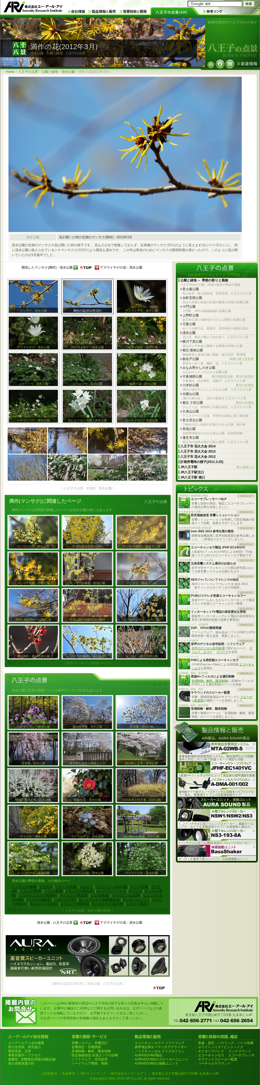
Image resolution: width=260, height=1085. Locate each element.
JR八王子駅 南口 (192, 477)
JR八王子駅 (217, 467)
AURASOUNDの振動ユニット (157, 1063)
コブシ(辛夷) (139, 887)
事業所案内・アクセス (24, 1055)
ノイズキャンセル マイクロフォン (160, 1051)
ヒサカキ (46, 887)
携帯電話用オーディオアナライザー (161, 1047)
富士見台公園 (192, 420)
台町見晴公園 (192, 298)
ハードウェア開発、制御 (90, 1063)
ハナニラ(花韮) (66, 887)
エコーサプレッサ (241, 1055)
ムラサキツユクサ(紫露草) (38, 895)
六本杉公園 (218, 385)
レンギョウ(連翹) (24, 887)
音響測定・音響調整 (86, 1047)
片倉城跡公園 (218, 376)
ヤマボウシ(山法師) (126, 895)
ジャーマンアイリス (111, 891)
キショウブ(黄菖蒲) (74, 895)
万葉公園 (189, 324)
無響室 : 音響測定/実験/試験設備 (31, 1059)
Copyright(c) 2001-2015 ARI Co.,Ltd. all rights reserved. (130, 1078)
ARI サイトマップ (93, 1073)
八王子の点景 (28, 72)
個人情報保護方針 (21, 1063)
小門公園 (189, 306)
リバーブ (222, 651)
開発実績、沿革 (19, 1051)
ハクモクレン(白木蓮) (111, 887)
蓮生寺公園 (190, 437)
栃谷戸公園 (218, 359)
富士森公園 (190, 289)
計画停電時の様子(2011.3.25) (201, 462)
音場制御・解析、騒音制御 (209, 680)
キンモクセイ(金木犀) (107, 904)
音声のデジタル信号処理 (207, 648)
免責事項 (68, 1073)
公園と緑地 (50, 72)
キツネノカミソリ (136, 900)
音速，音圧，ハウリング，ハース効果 (226, 1043)
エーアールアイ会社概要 (26, 1043)
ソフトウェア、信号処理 (90, 1059)
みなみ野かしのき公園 (198, 368)
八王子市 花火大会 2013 (197, 451)
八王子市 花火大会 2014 (197, 446)
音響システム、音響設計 (90, 1043)
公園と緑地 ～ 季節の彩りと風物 (204, 280)
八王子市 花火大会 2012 (197, 457)
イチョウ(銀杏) (137, 904)
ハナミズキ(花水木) (80, 891)
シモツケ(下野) (65, 900)
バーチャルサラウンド (214, 1063)
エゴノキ (135, 891)
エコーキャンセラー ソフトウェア (160, 1043)
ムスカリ (86, 887)
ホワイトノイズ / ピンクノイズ (220, 1047)
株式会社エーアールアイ (129, 1073)
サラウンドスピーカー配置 (217, 1059)
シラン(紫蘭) (54, 891)
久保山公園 (190, 411)
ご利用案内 (49, 1073)
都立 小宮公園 (218, 402)
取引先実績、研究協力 (24, 1047)
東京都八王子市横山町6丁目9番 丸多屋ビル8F (185, 1073)
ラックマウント (239, 1051)
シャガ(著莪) (100, 895)
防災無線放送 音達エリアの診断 (95, 1055)
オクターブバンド (211, 1051)
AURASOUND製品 (148, 1055)
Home (10, 72)
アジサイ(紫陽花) (39, 900)
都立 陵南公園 (192, 350)
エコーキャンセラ (211, 1055)
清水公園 (68, 72)
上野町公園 (190, 315)
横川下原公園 (192, 341)
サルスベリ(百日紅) (44, 904)
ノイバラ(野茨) (31, 891)
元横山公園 (190, 394)
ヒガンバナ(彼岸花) (75, 904)
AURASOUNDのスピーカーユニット (161, 1059)
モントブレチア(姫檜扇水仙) (99, 900)
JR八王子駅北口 (192, 472)
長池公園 (189, 429)
